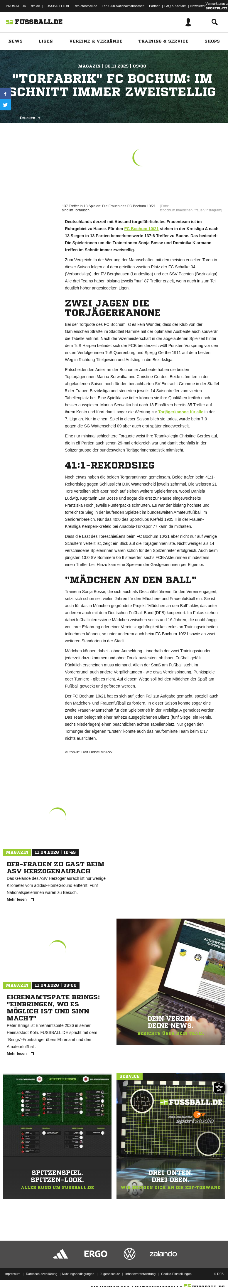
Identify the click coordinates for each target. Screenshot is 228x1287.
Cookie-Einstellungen (176, 1267)
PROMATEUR (16, 6)
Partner (154, 6)
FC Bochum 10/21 (141, 228)
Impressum (12, 1267)
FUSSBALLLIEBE (57, 6)
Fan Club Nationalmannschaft (123, 6)
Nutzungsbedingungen (78, 1267)
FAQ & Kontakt (175, 6)
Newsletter (198, 6)
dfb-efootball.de (86, 6)
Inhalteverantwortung (140, 1267)
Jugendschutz (110, 1267)
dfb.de (35, 6)
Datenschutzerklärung (41, 1267)
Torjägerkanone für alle (180, 412)
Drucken (30, 118)
